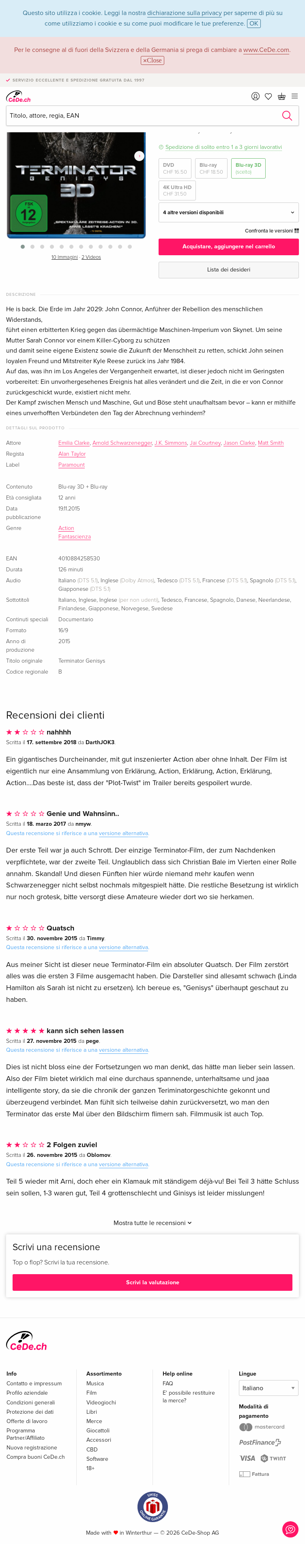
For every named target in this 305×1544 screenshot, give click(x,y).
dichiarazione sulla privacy (184, 13)
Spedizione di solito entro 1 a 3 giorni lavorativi (223, 147)
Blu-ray (211, 168)
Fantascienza (74, 537)
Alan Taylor (72, 454)
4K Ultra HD (177, 191)
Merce (94, 1421)
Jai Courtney (205, 443)
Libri (91, 1411)
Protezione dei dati (30, 1411)
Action (66, 528)
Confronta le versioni (272, 231)
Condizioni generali (30, 1402)
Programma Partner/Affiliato (25, 1434)
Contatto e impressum (34, 1383)
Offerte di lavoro (26, 1421)
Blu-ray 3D (248, 168)
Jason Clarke (239, 443)
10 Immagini (65, 257)
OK (253, 23)
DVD (175, 168)
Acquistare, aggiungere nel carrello (229, 246)
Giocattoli (98, 1430)
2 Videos (91, 257)
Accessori (98, 1439)
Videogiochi (101, 1402)
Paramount (71, 465)
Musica (95, 1383)
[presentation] (139, 156)
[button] (23, 247)
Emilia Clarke (74, 443)
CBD (92, 1449)
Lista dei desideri (228, 269)
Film (91, 1392)
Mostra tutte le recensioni (153, 1223)
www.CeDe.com (266, 50)
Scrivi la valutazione (152, 1282)
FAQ (168, 1383)
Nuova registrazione (31, 1447)
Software (97, 1459)
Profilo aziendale (27, 1392)
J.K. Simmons (171, 443)
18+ (90, 1468)
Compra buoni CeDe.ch (35, 1457)
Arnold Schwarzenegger (122, 443)
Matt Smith (271, 443)
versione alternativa (123, 833)
